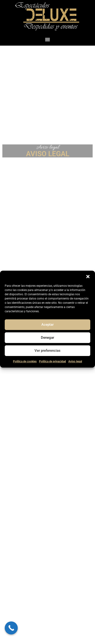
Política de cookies (25, 361)
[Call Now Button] (11, 627)
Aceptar (47, 324)
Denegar (47, 337)
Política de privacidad (52, 361)
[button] (88, 276)
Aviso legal (75, 361)
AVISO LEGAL (47, 154)
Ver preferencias (47, 350)
